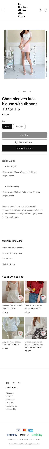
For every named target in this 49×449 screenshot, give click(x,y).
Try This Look (23, 142)
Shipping (9, 403)
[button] (3, 10)
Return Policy (11, 406)
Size (3, 121)
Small (7, 126)
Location (9, 396)
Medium (19, 126)
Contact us (10, 400)
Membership (11, 409)
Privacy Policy (25, 444)
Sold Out (25, 135)
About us (9, 393)
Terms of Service (14, 444)
